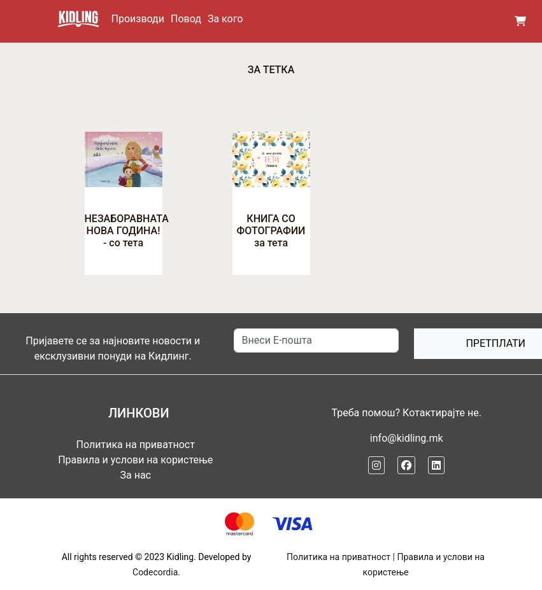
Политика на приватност (135, 445)
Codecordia (155, 572)
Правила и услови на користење (135, 460)
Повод (186, 19)
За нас (135, 475)
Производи (137, 19)
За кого (225, 19)
